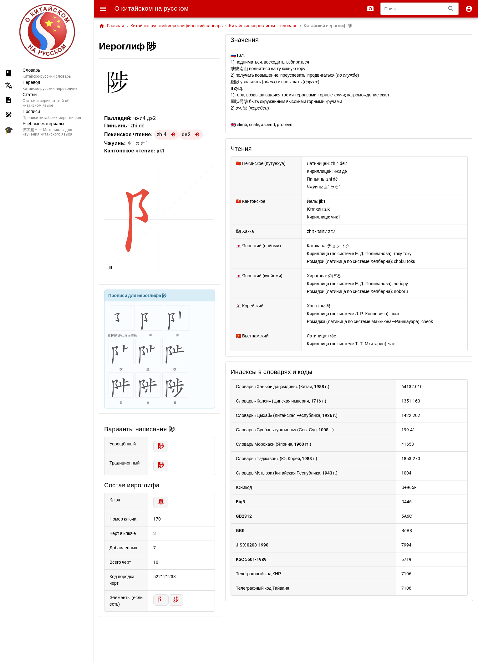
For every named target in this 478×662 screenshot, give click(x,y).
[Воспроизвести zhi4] (173, 134)
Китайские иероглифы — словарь (263, 25)
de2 (186, 134)
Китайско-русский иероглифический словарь (176, 25)
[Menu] (103, 8)
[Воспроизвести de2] (197, 134)
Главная (111, 26)
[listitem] (47, 73)
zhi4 (162, 134)
